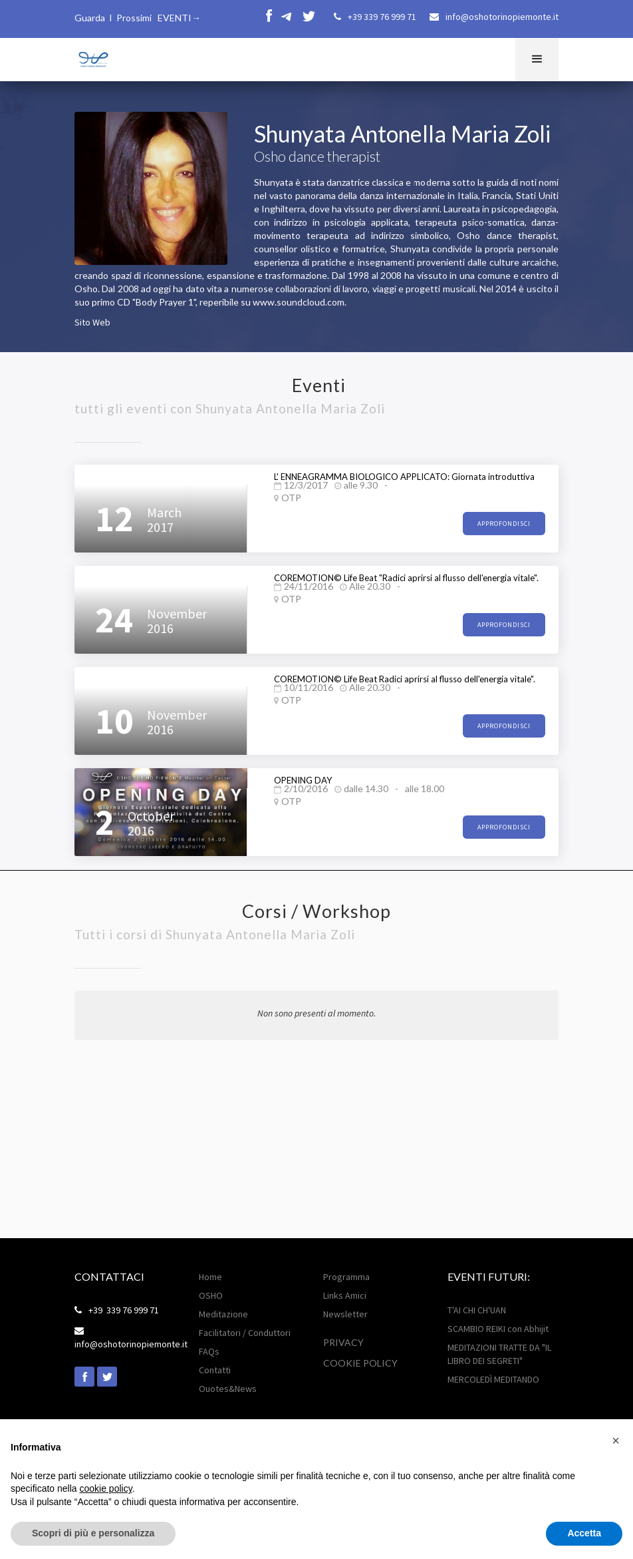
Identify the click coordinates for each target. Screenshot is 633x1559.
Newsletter (345, 1314)
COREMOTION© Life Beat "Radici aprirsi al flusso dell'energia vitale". (406, 577)
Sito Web (92, 322)
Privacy (343, 1342)
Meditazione (223, 1314)
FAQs (209, 1351)
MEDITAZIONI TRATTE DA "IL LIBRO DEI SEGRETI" (499, 1354)
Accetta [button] (584, 1533)
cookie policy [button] (106, 1488)
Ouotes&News (228, 1389)
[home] (92, 57)
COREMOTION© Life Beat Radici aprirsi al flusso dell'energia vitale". (404, 679)
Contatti (215, 1370)
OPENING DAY (303, 780)
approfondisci (504, 523)
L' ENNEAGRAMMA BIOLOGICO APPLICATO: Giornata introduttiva (404, 476)
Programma (346, 1277)
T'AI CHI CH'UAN (476, 1310)
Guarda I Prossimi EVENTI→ (137, 17)
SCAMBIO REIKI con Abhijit (498, 1329)
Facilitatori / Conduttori (245, 1333)
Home (210, 1277)
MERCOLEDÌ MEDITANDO (493, 1379)
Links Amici (344, 1295)
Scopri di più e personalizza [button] (93, 1533)
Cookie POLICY (360, 1363)
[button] (537, 59)
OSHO (211, 1295)
